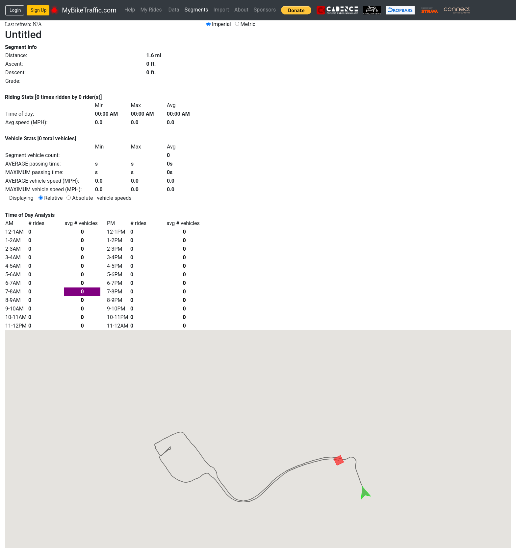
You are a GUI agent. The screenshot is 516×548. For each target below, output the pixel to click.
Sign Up (39, 10)
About (241, 10)
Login (15, 10)
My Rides (151, 10)
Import (221, 10)
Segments (196, 10)
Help (129, 10)
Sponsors (265, 10)
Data (173, 10)
